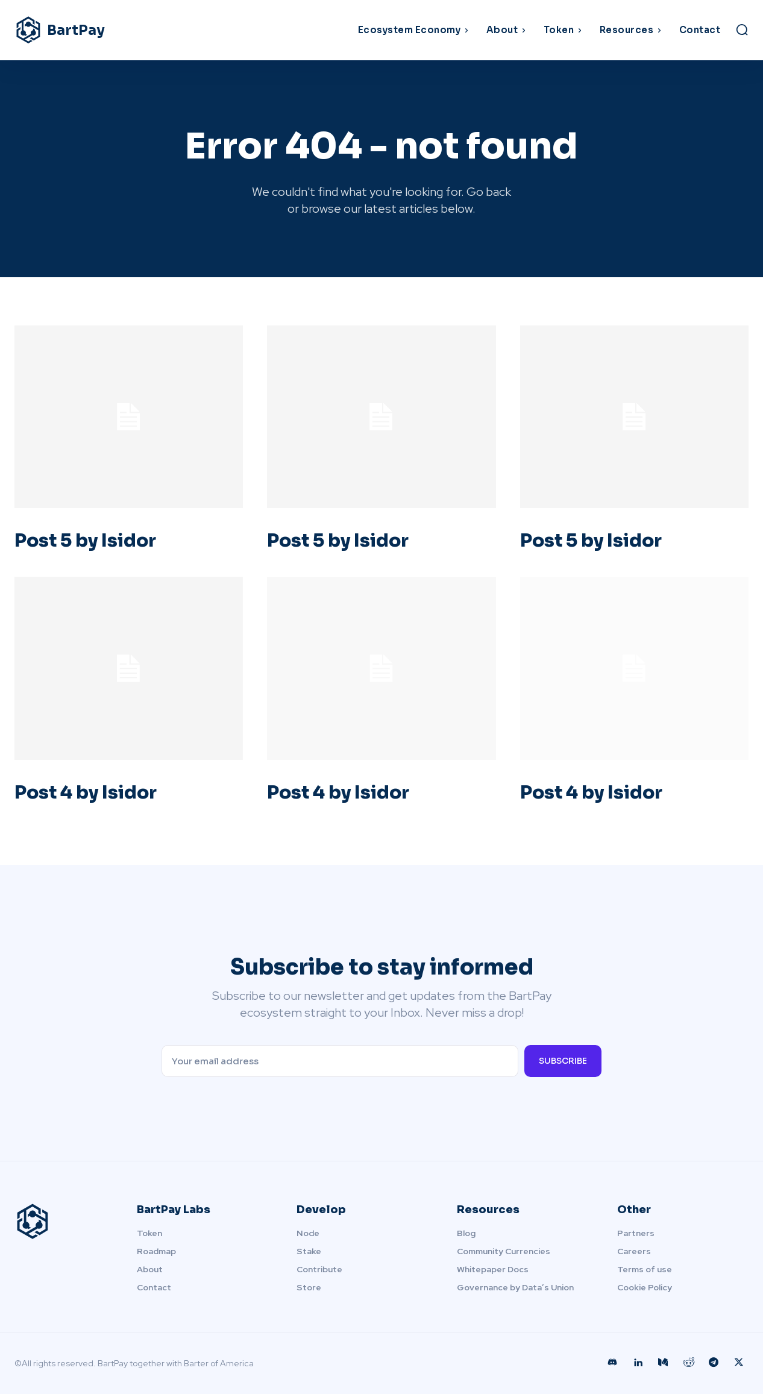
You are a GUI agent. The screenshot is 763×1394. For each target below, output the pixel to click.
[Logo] (106, 30)
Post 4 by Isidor (85, 792)
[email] (340, 1061)
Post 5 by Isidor (85, 540)
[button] (742, 29)
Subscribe (563, 1060)
